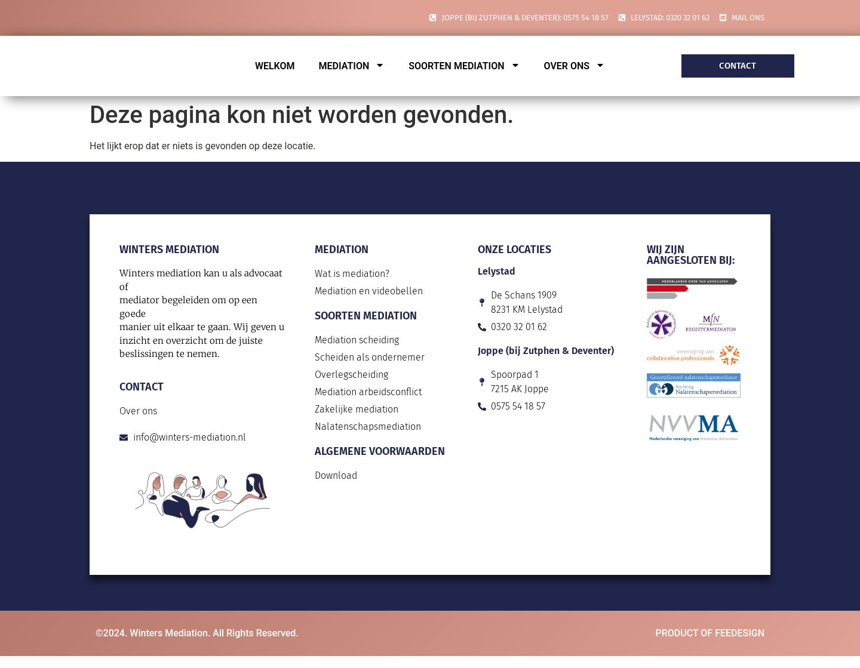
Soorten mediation (464, 66)
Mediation (352, 66)
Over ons (575, 66)
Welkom (275, 66)
